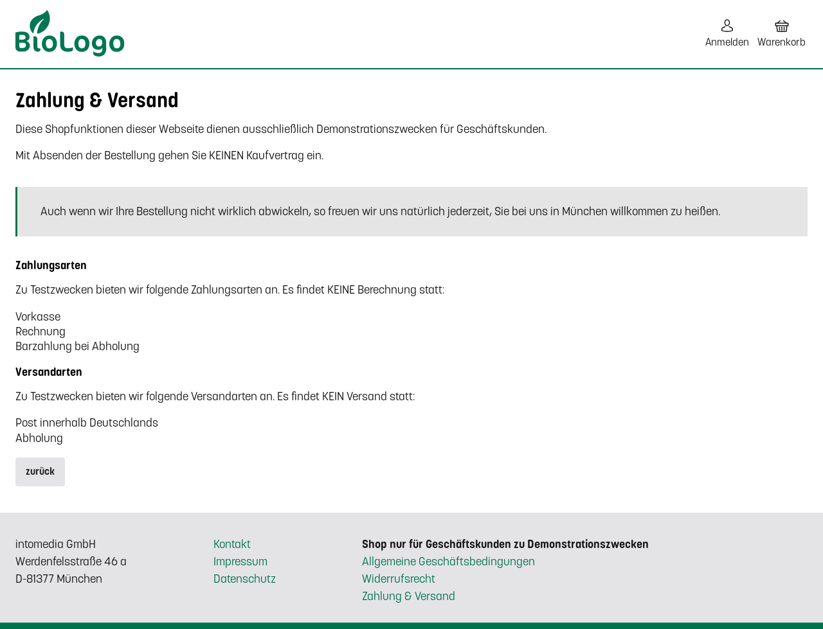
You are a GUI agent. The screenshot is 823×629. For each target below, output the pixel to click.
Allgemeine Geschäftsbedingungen (448, 561)
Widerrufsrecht (398, 579)
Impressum (240, 561)
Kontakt (232, 544)
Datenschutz (244, 579)
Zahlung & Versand (408, 596)
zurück (40, 471)
